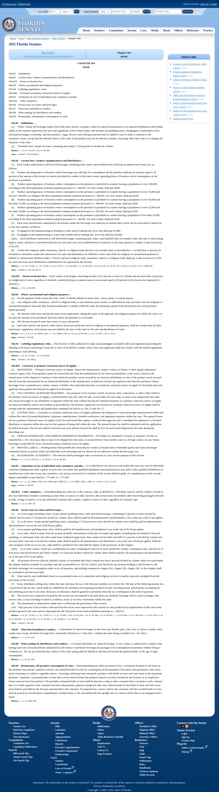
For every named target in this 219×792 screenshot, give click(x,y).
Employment (103, 743)
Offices (178, 30)
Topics (100, 733)
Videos (100, 729)
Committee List (21, 743)
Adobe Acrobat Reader (194, 747)
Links (142, 753)
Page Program (104, 753)
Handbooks (145, 767)
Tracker (208, 30)
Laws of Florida (65, 768)
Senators (99, 30)
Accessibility (118, 786)
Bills (57, 726)
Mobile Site (24, 4)
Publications (103, 726)
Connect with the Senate (191, 722)
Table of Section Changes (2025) (190, 79)
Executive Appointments (67, 747)
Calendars (60, 729)
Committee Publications (25, 746)
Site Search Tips (21, 760)
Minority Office (147, 733)
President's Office (148, 726)
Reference (193, 30)
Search (13, 749)
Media (155, 30)
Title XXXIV (58, 38)
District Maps (20, 733)
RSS (186, 726)
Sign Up (204, 4)
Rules (142, 764)
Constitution (61, 764)
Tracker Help (188, 740)
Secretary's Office (148, 737)
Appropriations (63, 737)
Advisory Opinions (148, 771)
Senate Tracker (186, 730)
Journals (59, 733)
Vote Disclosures (21, 737)
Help (141, 750)
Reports (59, 744)
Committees (116, 30)
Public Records (147, 774)
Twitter (183, 726)
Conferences (61, 740)
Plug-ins (182, 743)
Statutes (59, 760)
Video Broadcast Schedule (110, 737)
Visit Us (101, 746)
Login (214, 4)
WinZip (187, 752)
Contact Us (102, 750)
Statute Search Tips (183, 118)
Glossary (143, 743)
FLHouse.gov (9, 4)
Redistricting (61, 754)
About (166, 30)
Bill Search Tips (21, 753)
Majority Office (147, 729)
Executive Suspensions (66, 751)
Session (132, 30)
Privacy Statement (103, 786)
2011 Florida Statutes (38, 38)
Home (86, 30)
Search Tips (145, 757)
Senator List (19, 726)
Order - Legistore (66, 772)
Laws (143, 30)
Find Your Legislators (24, 729)
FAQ (141, 746)
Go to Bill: (43, 12)
